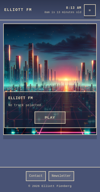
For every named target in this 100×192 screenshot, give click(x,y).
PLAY (50, 117)
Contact (35, 176)
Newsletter (61, 176)
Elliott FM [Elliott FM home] (18, 10)
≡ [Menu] (90, 10)
